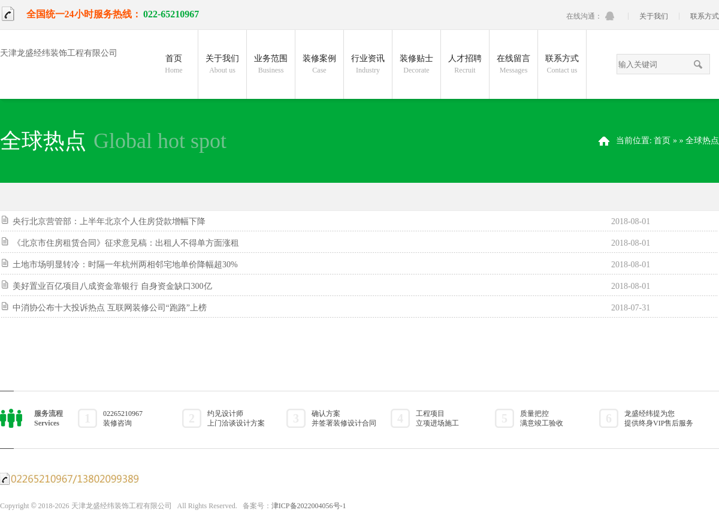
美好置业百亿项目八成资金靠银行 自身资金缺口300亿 (112, 286)
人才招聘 (465, 66)
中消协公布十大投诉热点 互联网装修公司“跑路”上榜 (110, 307)
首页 (174, 66)
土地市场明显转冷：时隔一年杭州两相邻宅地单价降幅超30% (125, 264)
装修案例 (319, 66)
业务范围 (271, 66)
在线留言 (513, 66)
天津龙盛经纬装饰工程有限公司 (58, 53)
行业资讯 (368, 66)
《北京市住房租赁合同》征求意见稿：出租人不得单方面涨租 (126, 243)
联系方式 (704, 16)
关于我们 (653, 16)
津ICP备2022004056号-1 (308, 506)
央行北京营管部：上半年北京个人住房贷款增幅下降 (109, 221)
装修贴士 (416, 66)
